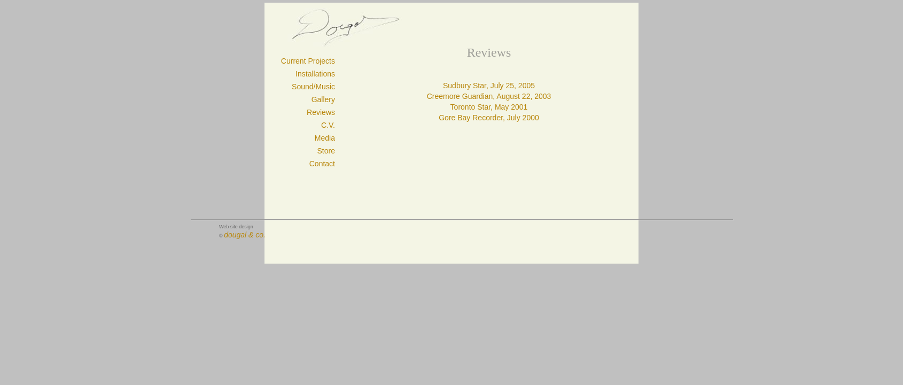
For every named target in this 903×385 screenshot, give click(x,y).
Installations (315, 74)
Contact (322, 163)
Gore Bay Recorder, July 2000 (489, 117)
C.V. (328, 125)
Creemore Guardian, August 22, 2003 (489, 96)
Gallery (323, 99)
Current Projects (308, 61)
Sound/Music (313, 86)
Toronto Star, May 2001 (489, 107)
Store (326, 151)
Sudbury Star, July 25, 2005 (489, 85)
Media (325, 138)
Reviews (321, 112)
